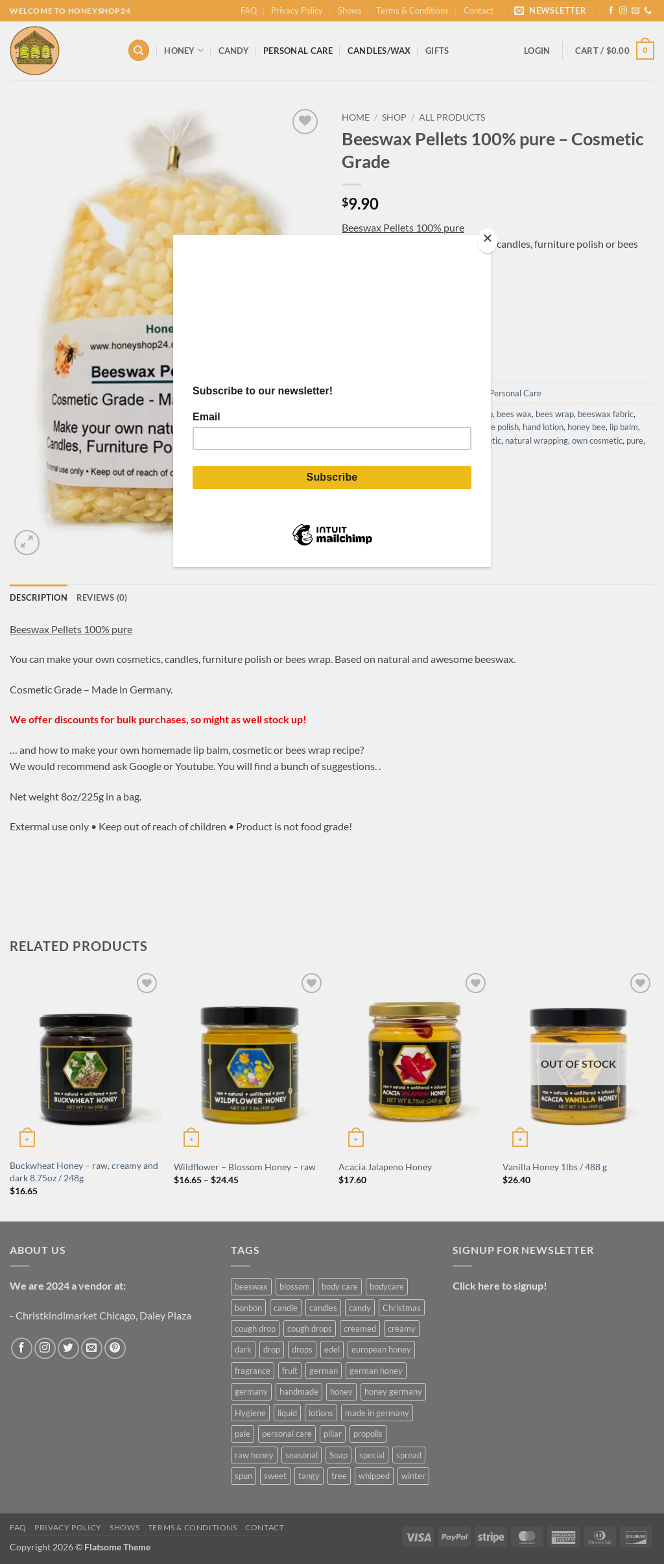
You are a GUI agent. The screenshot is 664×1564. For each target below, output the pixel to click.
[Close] (487, 241)
